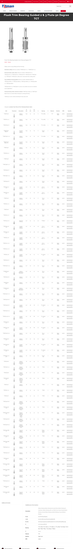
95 (65, 521)
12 (38, 519)
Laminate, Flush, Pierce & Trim (15, 106)
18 (41, 516)
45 (43, 521)
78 (56, 521)
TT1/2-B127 (40, 526)
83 (61, 521)
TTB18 (41, 528)
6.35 (45, 516)
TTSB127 (53, 528)
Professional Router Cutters (26, 106)
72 (55, 521)
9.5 (46, 516)
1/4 (41, 524)
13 (43, 519)
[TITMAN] (8, 5)
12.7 (39, 516)
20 (48, 519)
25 (50, 519)
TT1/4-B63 (58, 526)
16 (40, 516)
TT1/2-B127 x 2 (46, 526)
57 (47, 521)
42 (42, 521)
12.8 (42, 519)
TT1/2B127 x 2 (52, 526)
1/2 (39, 524)
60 (54, 519)
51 (46, 521)
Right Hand (40, 536)
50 (44, 521)
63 (50, 521)
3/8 (44, 524)
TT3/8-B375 (62, 526)
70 (54, 521)
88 (62, 521)
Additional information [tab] (6, 502)
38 (51, 519)
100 (39, 521)
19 (43, 516)
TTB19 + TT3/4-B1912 (47, 528)
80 (59, 521)
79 (58, 521)
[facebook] (2, 1)
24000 (39, 539)
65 (51, 521)
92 (63, 521)
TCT (39, 533)
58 (48, 521)
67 (52, 521)
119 (40, 521)
